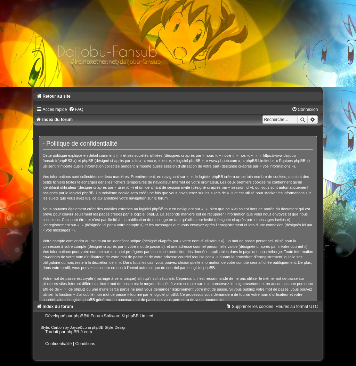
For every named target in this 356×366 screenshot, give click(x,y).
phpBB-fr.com (79, 332)
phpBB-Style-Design (109, 327)
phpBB (80, 316)
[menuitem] (76, 109)
